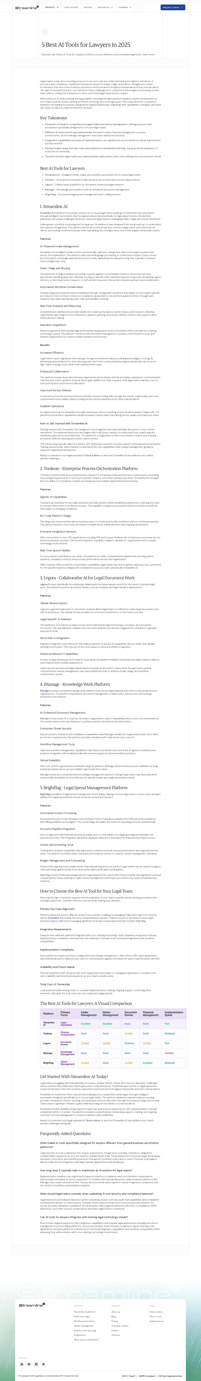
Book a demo (93, 455)
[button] (51, 7)
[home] (27, 7)
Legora (43, 584)
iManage (44, 690)
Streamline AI (47, 213)
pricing (88, 7)
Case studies (71, 7)
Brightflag (45, 794)
